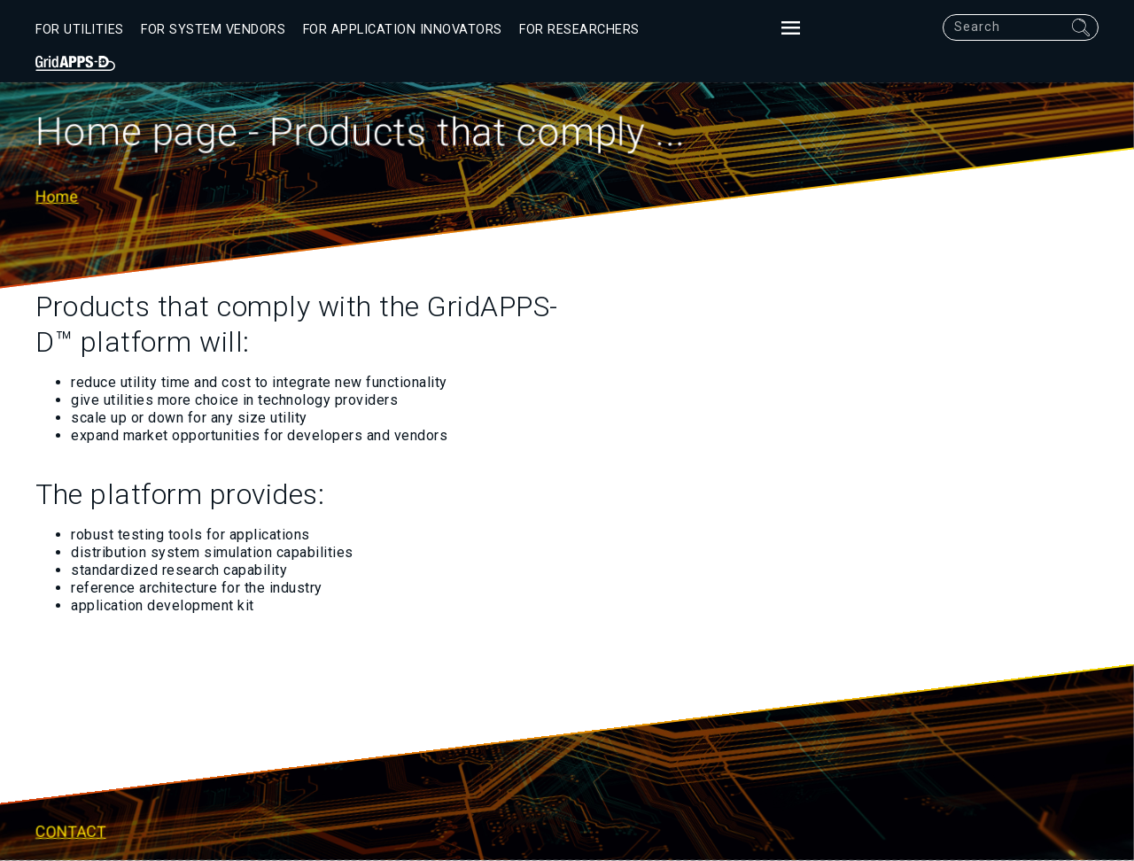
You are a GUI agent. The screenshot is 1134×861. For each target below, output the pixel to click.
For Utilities (79, 29)
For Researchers (579, 29)
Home (57, 196)
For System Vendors (213, 29)
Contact (70, 833)
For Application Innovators (402, 29)
